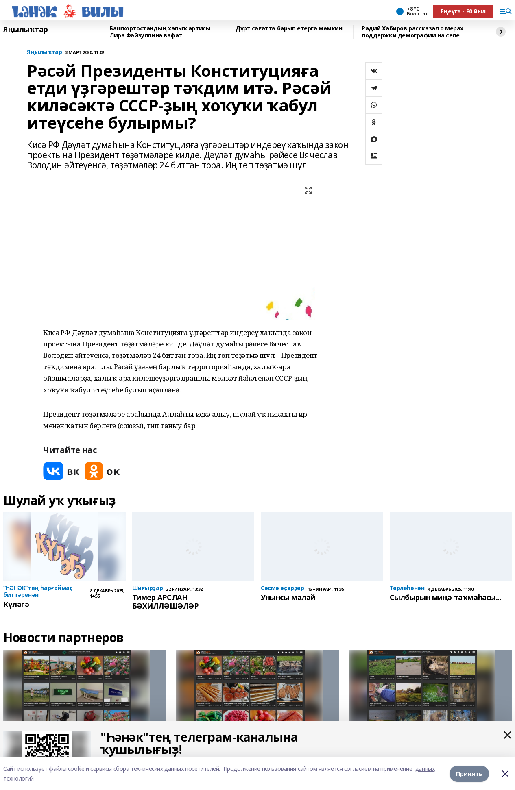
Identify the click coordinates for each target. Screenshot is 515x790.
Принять (469, 773)
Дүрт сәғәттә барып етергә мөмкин (289, 28)
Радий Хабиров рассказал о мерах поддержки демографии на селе (412, 32)
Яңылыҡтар (25, 29)
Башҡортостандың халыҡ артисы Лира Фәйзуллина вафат (159, 32)
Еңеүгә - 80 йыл (463, 11)
